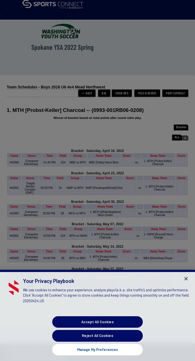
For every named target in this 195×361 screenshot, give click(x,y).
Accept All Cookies (97, 331)
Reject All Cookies (97, 344)
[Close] (186, 288)
